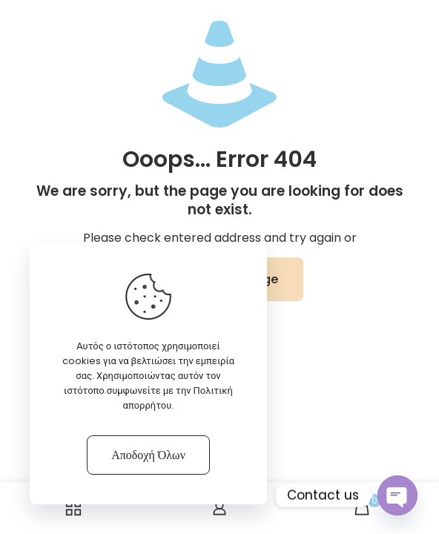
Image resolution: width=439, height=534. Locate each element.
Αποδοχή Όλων (148, 455)
